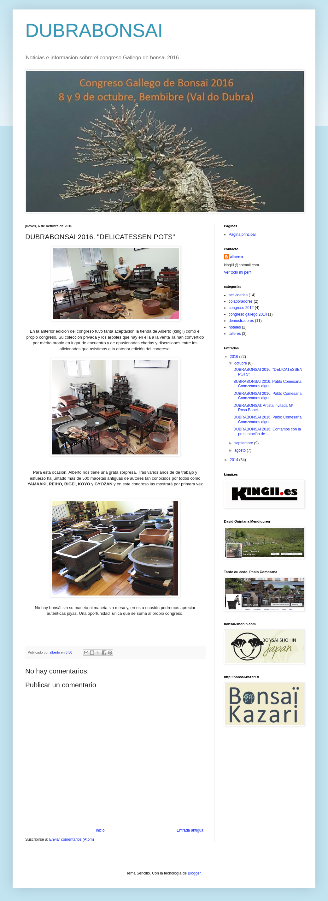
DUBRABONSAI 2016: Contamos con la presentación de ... (267, 431)
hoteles (235, 327)
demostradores (241, 320)
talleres (235, 333)
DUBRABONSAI (94, 30)
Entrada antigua (190, 830)
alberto (236, 257)
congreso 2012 (241, 307)
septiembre (244, 443)
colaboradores (241, 301)
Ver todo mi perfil (238, 272)
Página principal (242, 234)
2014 (234, 460)
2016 (234, 356)
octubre (241, 363)
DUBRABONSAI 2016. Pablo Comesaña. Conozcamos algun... (267, 395)
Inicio (100, 830)
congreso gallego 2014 (248, 314)
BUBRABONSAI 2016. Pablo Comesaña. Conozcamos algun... (267, 383)
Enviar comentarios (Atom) (71, 839)
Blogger (194, 873)
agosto (240, 450)
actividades (238, 295)
